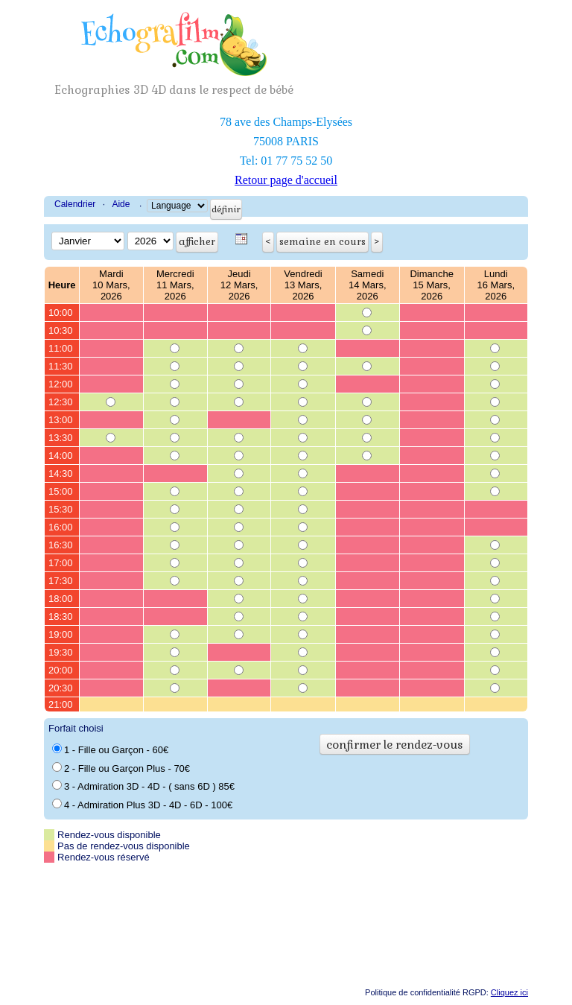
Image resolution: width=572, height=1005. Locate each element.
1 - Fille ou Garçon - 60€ (110, 749)
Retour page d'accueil (286, 180)
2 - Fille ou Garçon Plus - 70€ (121, 768)
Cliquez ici (509, 992)
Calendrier (74, 204)
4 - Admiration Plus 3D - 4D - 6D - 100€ (142, 805)
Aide (121, 204)
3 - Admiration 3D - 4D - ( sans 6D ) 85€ (143, 786)
